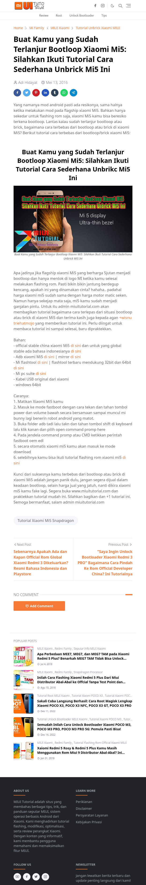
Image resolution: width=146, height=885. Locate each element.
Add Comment (39, 606)
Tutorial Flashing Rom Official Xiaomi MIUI (100, 743)
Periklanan (84, 801)
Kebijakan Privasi (89, 822)
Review (43, 15)
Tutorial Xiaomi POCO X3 (87, 696)
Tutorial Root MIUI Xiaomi (53, 696)
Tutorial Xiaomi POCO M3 (105, 719)
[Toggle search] (120, 6)
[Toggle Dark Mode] (112, 6)
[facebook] (95, 6)
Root (59, 15)
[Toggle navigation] (128, 6)
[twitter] (36, 877)
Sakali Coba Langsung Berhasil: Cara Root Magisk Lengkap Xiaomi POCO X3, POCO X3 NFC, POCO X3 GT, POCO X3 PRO (84, 703)
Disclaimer (84, 808)
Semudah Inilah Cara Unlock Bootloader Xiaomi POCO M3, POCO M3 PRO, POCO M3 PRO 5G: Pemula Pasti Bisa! (84, 726)
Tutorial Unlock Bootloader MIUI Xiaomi (62, 719)
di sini (76, 345)
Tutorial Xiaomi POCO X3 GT (122, 696)
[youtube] (17, 877)
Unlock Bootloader (81, 15)
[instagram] (102, 6)
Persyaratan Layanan (92, 815)
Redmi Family (63, 649)
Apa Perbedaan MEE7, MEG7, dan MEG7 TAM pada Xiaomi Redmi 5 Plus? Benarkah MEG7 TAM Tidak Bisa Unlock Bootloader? (83, 658)
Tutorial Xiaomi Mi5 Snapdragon (46, 520)
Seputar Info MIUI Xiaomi (90, 649)
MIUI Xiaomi (45, 649)
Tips (104, 15)
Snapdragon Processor (88, 672)
